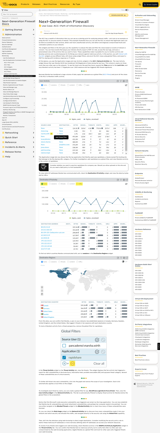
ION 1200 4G (139, 273)
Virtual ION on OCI (141, 312)
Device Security (140, 136)
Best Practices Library (142, 360)
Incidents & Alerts (15, 147)
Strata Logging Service (142, 27)
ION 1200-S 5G (140, 282)
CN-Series (138, 61)
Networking (11, 133)
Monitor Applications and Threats (13, 85)
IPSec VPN (138, 159)
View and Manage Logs (10, 87)
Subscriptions (6, 37)
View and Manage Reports (11, 91)
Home (40, 13)
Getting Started (13, 30)
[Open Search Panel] (140, 4)
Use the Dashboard (9, 58)
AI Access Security (141, 134)
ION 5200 (138, 248)
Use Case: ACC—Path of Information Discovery (18, 76)
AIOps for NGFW (140, 52)
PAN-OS (138, 66)
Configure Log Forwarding (11, 98)
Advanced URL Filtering (143, 127)
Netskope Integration (142, 342)
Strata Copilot (150, 4)
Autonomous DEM (141, 203)
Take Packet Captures (9, 82)
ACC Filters (7, 71)
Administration (13, 34)
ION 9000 (138, 252)
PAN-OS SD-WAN (141, 68)
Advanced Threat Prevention (144, 129)
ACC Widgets (8, 67)
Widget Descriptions (10, 69)
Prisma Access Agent (142, 182)
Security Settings (7, 44)
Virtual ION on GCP (141, 308)
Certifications (6, 129)
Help (7, 156)
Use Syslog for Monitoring (11, 103)
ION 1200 (138, 236)
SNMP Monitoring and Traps (11, 105)
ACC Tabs (7, 64)
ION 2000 (138, 241)
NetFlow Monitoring (9, 109)
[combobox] (17, 14)
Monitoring (5, 55)
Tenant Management (142, 38)
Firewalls (138, 64)
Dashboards (139, 196)
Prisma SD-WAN (140, 105)
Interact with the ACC (10, 73)
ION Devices (139, 107)
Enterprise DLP (140, 139)
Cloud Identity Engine (142, 24)
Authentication (6, 46)
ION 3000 (138, 243)
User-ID (4, 117)
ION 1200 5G (139, 275)
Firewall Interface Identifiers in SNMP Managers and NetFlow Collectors (18, 112)
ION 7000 (138, 250)
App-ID (4, 120)
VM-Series (138, 75)
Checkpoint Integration (142, 337)
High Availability (7, 51)
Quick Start (11, 137)
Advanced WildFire (141, 125)
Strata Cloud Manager (142, 20)
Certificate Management (9, 49)
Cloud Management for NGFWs (145, 54)
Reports (137, 201)
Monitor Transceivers (9, 115)
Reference (10, 142)
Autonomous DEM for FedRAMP (145, 220)
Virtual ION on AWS (141, 303)
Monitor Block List (8, 89)
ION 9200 (138, 255)
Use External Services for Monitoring (14, 96)
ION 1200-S (139, 238)
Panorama (138, 71)
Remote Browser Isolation (143, 180)
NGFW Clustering (7, 53)
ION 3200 (138, 245)
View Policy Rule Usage (10, 94)
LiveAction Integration (142, 339)
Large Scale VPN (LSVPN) (10, 122)
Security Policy (140, 162)
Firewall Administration (9, 40)
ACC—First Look (9, 62)
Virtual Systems (6, 124)
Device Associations (141, 29)
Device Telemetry (7, 42)
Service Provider (140, 73)
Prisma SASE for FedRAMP (144, 217)
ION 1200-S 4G (140, 280)
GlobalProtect (139, 178)
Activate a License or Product (144, 22)
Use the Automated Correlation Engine (14, 80)
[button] (158, 346)
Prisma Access (140, 92)
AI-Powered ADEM (141, 98)
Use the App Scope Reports (11, 78)
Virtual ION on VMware (142, 315)
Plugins (137, 78)
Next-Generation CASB (142, 109)
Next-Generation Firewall (51, 13)
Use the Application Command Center (14, 60)
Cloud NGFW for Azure (142, 59)
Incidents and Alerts (141, 199)
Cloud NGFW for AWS (142, 56)
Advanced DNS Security (143, 132)
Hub (136, 31)
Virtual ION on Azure (142, 305)
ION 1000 (138, 234)
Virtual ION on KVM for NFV (144, 310)
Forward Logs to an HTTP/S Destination (15, 107)
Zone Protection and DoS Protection (13, 126)
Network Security (142, 383)
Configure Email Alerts (9, 100)
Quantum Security (141, 164)
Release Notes (13, 152)
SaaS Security (139, 141)
